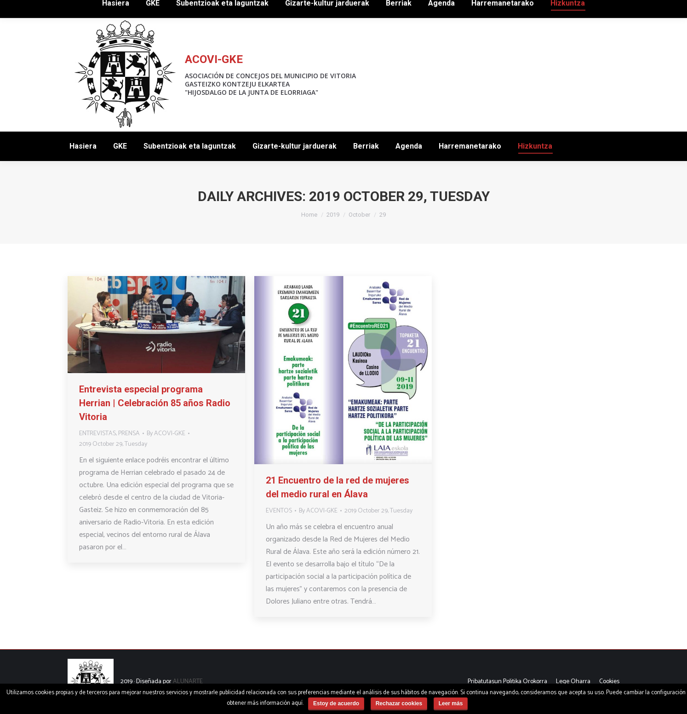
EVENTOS (279, 511)
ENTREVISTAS (97, 433)
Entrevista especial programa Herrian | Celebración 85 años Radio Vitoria (154, 403)
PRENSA (129, 433)
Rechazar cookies (399, 703)
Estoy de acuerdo (336, 703)
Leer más (451, 703)
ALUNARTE (188, 681)
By (166, 433)
